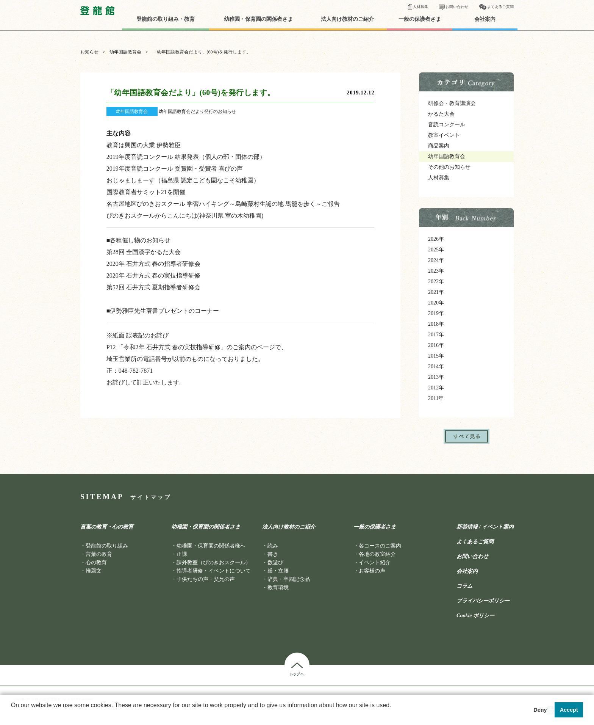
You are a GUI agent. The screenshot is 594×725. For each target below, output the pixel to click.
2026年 (436, 239)
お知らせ (89, 52)
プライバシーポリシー (483, 601)
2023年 (436, 271)
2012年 (436, 388)
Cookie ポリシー (475, 615)
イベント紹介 (375, 562)
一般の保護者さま (420, 19)
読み (272, 546)
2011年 (436, 398)
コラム (464, 586)
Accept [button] (569, 710)
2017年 (436, 334)
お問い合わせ (457, 7)
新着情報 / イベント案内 (485, 527)
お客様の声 (372, 571)
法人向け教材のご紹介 (347, 19)
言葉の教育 (99, 554)
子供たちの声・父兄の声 (206, 579)
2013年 (436, 377)
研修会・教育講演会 (452, 103)
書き (272, 554)
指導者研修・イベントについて (214, 571)
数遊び (275, 562)
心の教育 (96, 562)
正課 (182, 554)
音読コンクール (446, 124)
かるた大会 (441, 114)
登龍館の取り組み (107, 546)
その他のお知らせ (449, 167)
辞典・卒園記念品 (288, 579)
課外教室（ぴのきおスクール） (214, 562)
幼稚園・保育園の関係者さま (258, 19)
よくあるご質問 (500, 7)
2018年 (436, 324)
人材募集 (420, 7)
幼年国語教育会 (125, 52)
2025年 (436, 250)
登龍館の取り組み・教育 (165, 19)
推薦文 (94, 571)
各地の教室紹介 (377, 554)
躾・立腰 (278, 571)
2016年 (436, 345)
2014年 (436, 366)
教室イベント (444, 135)
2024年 (436, 260)
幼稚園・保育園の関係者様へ (211, 546)
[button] (12, 715)
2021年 (436, 292)
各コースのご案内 (380, 546)
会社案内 (485, 19)
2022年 (436, 281)
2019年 (436, 313)
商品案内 (438, 146)
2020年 (436, 303)
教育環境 (278, 587)
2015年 (436, 356)
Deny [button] (540, 710)
